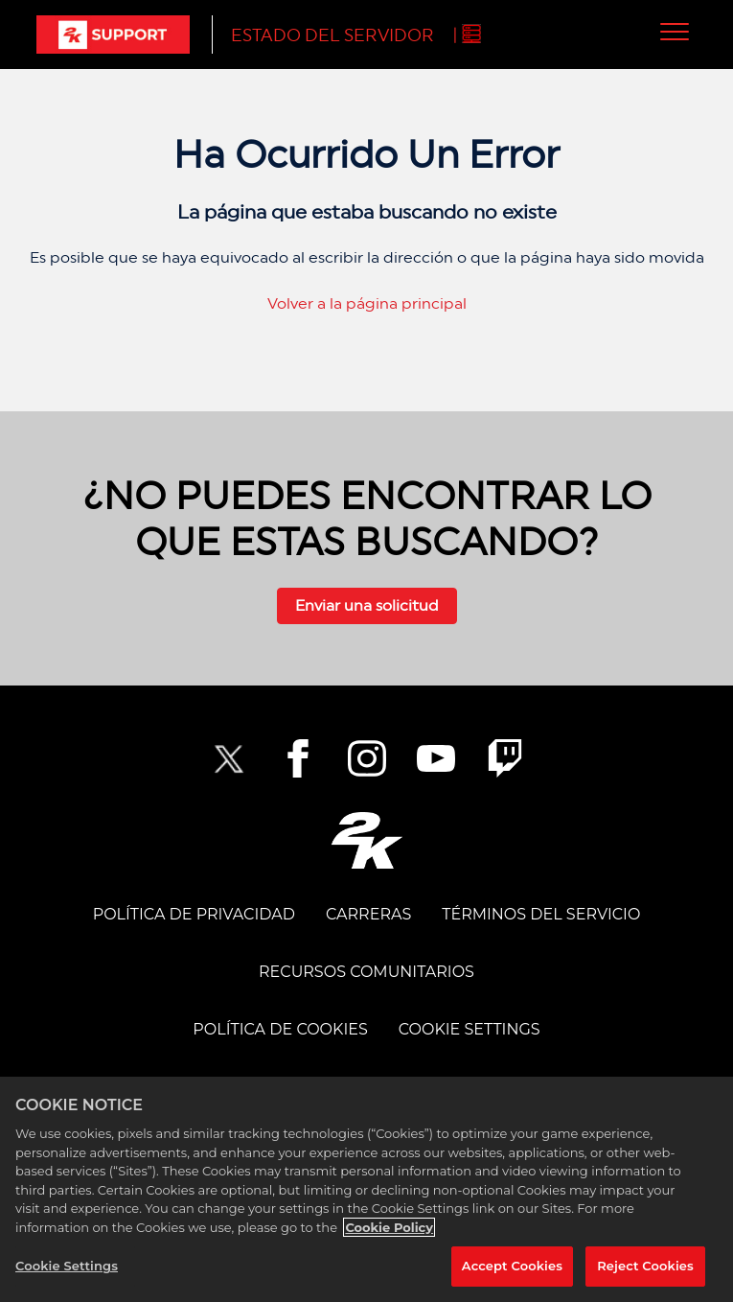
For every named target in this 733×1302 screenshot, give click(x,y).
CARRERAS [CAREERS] (368, 914)
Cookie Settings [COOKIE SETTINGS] (469, 1029)
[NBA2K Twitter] (229, 758)
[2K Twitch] (505, 758)
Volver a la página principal (367, 303)
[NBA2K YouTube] (436, 758)
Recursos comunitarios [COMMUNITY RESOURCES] (366, 972)
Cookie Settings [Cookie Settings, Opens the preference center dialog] (66, 1265)
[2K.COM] (366, 840)
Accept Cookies (512, 1265)
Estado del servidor (332, 35)
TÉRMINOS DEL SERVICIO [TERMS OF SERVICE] (541, 914)
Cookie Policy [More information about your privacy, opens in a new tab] (389, 1227)
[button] (675, 31)
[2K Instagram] (367, 758)
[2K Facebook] (298, 758)
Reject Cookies (645, 1265)
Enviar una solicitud (367, 605)
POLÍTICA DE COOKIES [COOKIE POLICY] (280, 1029)
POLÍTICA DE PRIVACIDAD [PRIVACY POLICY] (194, 914)
